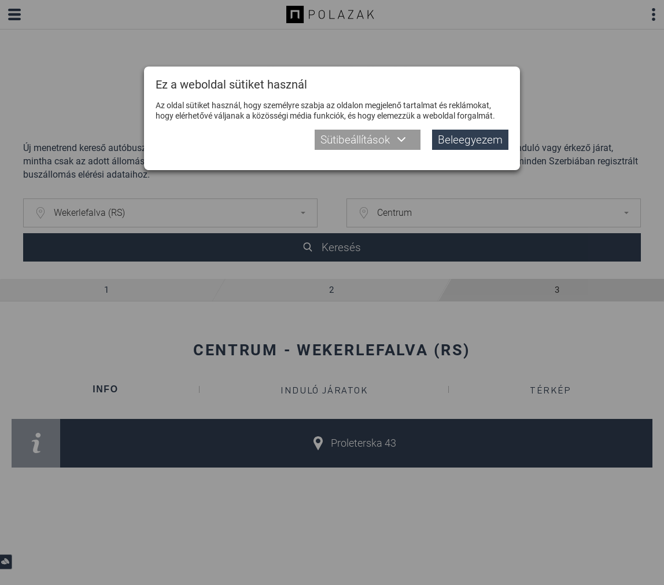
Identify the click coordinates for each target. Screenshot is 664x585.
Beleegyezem (470, 139)
